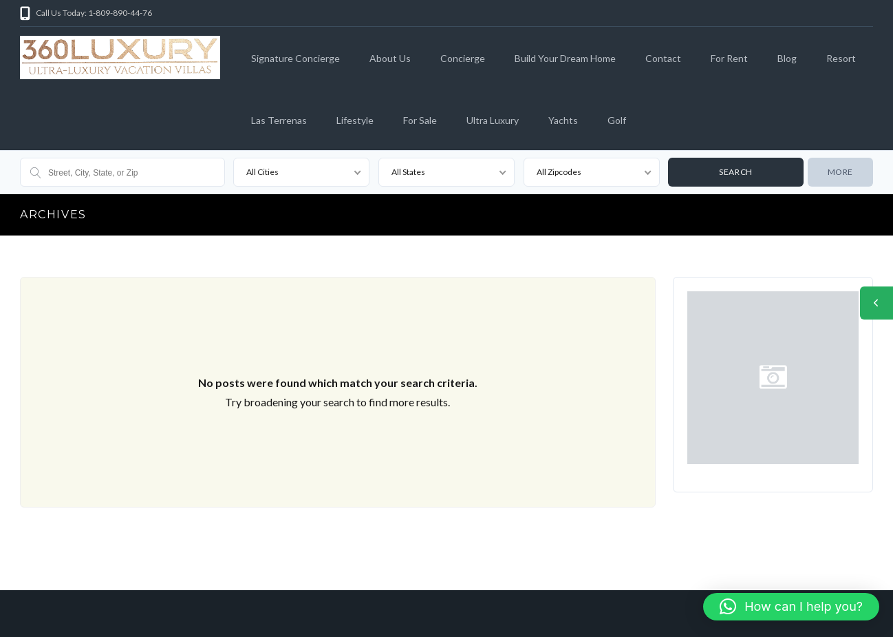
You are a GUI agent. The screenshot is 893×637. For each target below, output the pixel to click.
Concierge (462, 58)
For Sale (420, 120)
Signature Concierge (295, 58)
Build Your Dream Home (565, 58)
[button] (791, 606)
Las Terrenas (279, 120)
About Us (390, 58)
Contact (663, 58)
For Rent (729, 58)
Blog (787, 58)
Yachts (563, 120)
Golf (616, 120)
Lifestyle (355, 120)
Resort (841, 58)
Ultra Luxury (492, 120)
